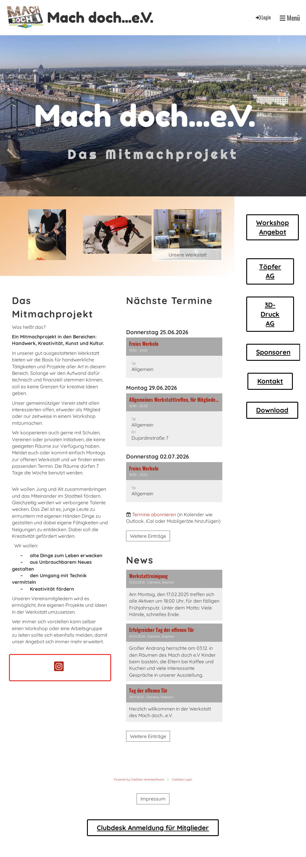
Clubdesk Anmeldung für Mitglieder (153, 828)
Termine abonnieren (154, 514)
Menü (290, 17)
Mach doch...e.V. (100, 17)
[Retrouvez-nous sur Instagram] (59, 667)
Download (272, 410)
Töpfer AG (270, 271)
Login (263, 17)
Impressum (153, 799)
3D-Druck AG (270, 314)
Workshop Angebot (272, 227)
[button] (174, 357)
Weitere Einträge (148, 536)
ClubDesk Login (182, 779)
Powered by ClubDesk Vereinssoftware (139, 779)
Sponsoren (273, 352)
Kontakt (270, 381)
